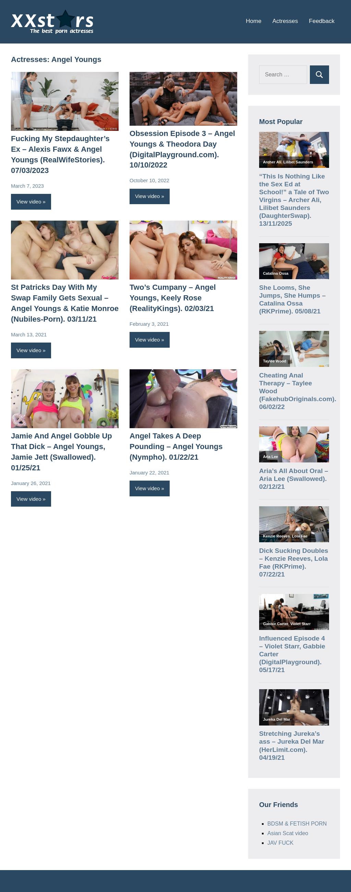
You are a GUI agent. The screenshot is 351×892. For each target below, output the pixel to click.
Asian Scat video (287, 833)
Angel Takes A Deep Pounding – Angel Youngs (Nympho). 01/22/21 (176, 446)
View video (28, 202)
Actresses (285, 21)
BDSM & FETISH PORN (297, 824)
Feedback (322, 21)
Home (253, 21)
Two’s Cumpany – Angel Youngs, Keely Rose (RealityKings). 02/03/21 (173, 298)
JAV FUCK (280, 843)
